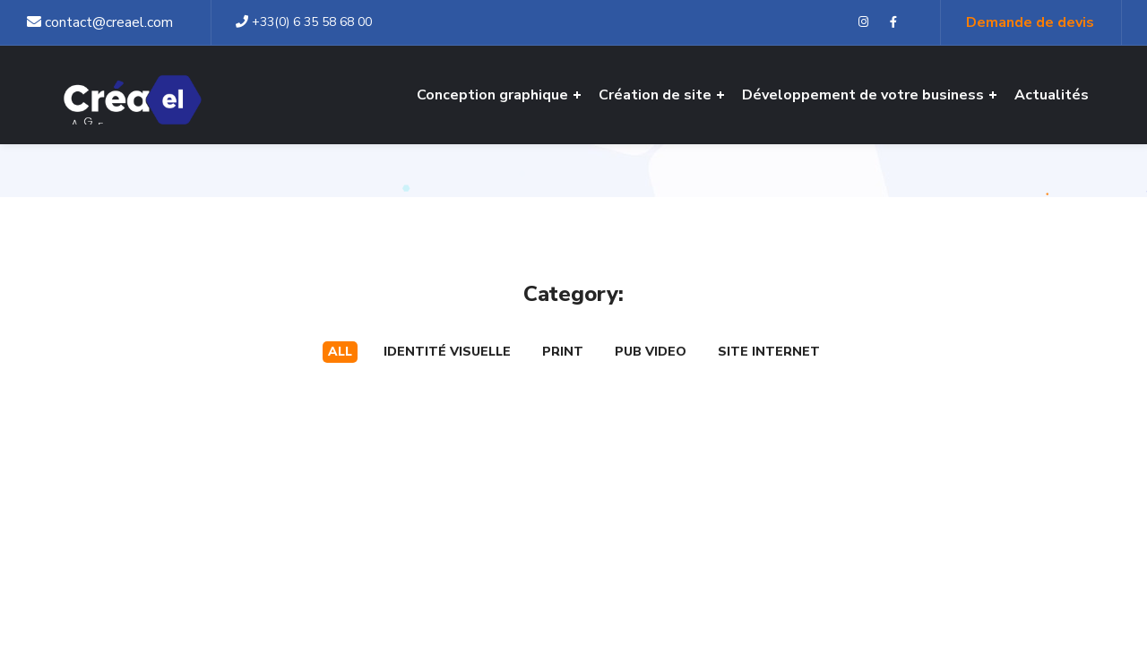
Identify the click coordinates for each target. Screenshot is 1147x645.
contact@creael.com (100, 22)
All (340, 351)
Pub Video (650, 351)
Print (562, 351)
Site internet (769, 351)
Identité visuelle (447, 351)
